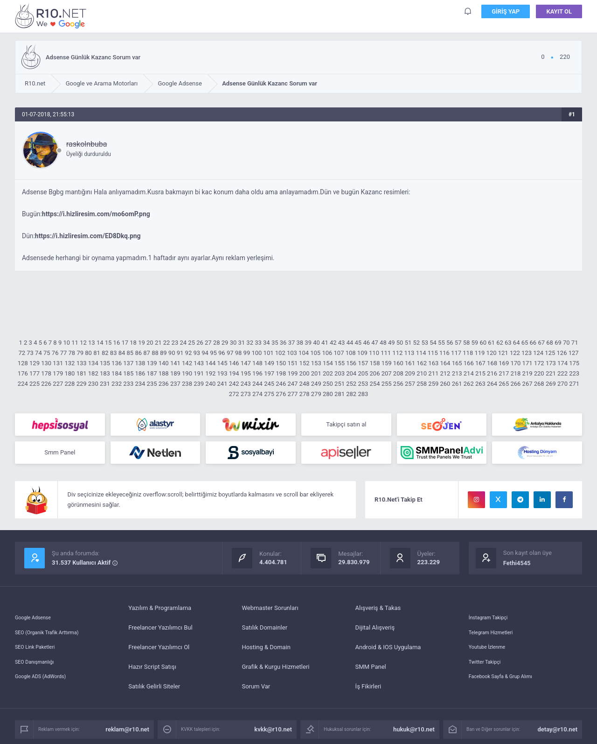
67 (541, 342)
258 (422, 383)
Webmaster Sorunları (270, 611)
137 (128, 363)
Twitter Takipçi (488, 670)
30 (233, 342)
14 (100, 342)
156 (351, 363)
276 (281, 393)
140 (164, 363)
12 (83, 342)
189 (175, 373)
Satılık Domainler (264, 631)
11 (74, 342)
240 (210, 383)
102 (280, 352)
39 (308, 342)
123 (526, 352)
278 (304, 393)
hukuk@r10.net (414, 733)
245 (269, 383)
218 (515, 373)
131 (58, 363)
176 (23, 373)
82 (105, 352)
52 (416, 342)
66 (533, 342)
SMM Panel (370, 670)
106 (327, 352)
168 (492, 363)
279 (316, 393)
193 (222, 373)
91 (180, 352)
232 (116, 383)
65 (524, 342)
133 (81, 363)
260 (445, 383)
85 (130, 352)
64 (516, 342)
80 (88, 352)
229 (81, 383)
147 (246, 363)
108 (351, 352)
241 (222, 383)
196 (257, 373)
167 (480, 363)
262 (469, 383)
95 (213, 352)
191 (199, 373)
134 (93, 363)
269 (551, 383)
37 (291, 342)
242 (234, 383)
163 (433, 363)
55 (441, 342)
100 (256, 352)
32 (249, 342)
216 (492, 373)
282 (351, 393)
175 (574, 363)
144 (210, 363)
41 (324, 342)
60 (482, 342)
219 (527, 373)
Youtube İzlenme (491, 650)
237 (175, 383)
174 (562, 363)
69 (558, 342)
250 (328, 383)
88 (155, 352)
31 (241, 342)
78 (72, 352)
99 (246, 352)
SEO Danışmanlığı (39, 670)
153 (316, 363)
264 (492, 383)
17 (124, 342)
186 (140, 373)
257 (410, 383)
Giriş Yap (506, 13)
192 (210, 373)
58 (466, 342)
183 (105, 373)
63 (508, 342)
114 (421, 352)
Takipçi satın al (346, 425)
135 (105, 363)
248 (304, 383)
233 (128, 383)
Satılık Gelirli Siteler (154, 690)
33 (258, 342)
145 (222, 363)
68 (549, 342)
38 (300, 342)
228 (69, 383)
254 (375, 383)
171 (527, 363)
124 (538, 352)
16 (116, 342)
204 (351, 373)
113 (409, 352)
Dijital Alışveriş (375, 631)
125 (550, 352)
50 (399, 342)
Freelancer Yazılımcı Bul (160, 631)
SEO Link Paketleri (39, 650)
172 (539, 363)
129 (34, 363)
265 (504, 383)
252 (351, 383)
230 (93, 383)
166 (469, 363)
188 (164, 373)
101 (269, 352)
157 (363, 363)
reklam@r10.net (127, 733)
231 (105, 383)
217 (504, 373)
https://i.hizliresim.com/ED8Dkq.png (88, 236)
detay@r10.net (557, 733)
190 (187, 373)
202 (328, 373)
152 (304, 363)
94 (204, 352)
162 (422, 363)
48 (383, 342)
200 (304, 373)
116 (444, 352)
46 (366, 342)
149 (269, 363)
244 (257, 383)
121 (503, 352)
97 (230, 352)
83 (113, 352)
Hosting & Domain (266, 650)
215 (480, 373)
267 (527, 383)
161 (410, 363)
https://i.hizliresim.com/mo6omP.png (96, 214)
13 (91, 342)
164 (445, 363)
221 (551, 373)
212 (445, 373)
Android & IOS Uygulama (388, 650)
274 (257, 393)
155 (339, 363)
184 (116, 373)
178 (46, 373)
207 (387, 373)
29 (225, 342)
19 (141, 342)
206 (375, 373)
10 (66, 342)
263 (480, 383)
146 (234, 363)
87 (146, 352)
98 (238, 352)
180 (69, 373)
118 (468, 352)
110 (374, 352)
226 (46, 383)
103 (292, 352)
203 (339, 373)
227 (58, 383)
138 (140, 363)
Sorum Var (256, 690)
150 (281, 363)
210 (422, 373)
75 (46, 352)
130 (46, 363)
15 (108, 342)
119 (479, 352)
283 (363, 393)
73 (30, 352)
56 (449, 342)
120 (491, 352)
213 (457, 373)
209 (410, 373)
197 (269, 373)
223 (574, 373)
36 (283, 342)
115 (433, 352)
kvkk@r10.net (273, 733)
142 (187, 363)
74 (38, 352)
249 (316, 383)
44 (350, 342)
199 (292, 373)
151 (292, 363)
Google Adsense (37, 611)
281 (339, 393)
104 (303, 352)
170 (515, 363)
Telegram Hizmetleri (496, 631)
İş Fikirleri (368, 690)
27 (208, 342)
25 (191, 342)
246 (281, 383)
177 (34, 373)
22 (166, 342)
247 (292, 383)
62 (499, 342)
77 (63, 352)
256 (398, 383)
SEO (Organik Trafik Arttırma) (54, 631)
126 (562, 352)
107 (339, 352)
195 (246, 373)
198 (281, 373)
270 (562, 383)
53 (424, 342)
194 (234, 373)
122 (515, 352)
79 (79, 352)
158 (375, 363)
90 (171, 352)
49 (391, 342)
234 (140, 383)
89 (163, 352)
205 (363, 373)
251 (339, 383)
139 (152, 363)
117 (456, 352)
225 (34, 383)
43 (341, 342)
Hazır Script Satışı (152, 670)
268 (539, 383)
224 (23, 383)
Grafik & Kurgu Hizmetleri (275, 670)
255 (387, 383)
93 (196, 352)
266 (515, 383)
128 (23, 363)
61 (491, 342)
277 (292, 393)
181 (81, 373)
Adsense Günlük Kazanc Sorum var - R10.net (52, 15)
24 (183, 342)
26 (199, 342)
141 (175, 363)
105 (315, 352)
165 (457, 363)
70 (566, 342)
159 (387, 363)
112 (397, 352)
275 (269, 393)
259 (433, 383)
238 (187, 383)
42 (333, 342)
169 (504, 363)
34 (266, 342)
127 (574, 352)
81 (96, 352)
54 (433, 342)
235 (152, 383)
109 (362, 352)
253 (363, 383)
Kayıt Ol (559, 13)
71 (574, 342)
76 (55, 352)
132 (69, 363)
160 (398, 363)
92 (188, 352)
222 (562, 373)
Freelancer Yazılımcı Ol (158, 650)
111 (386, 352)
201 (316, 373)
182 (93, 373)
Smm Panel (59, 455)
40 (316, 342)
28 (216, 342)
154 (328, 363)
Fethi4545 (517, 566)
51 (408, 342)
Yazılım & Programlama (159, 611)
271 (574, 383)
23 (175, 342)
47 (374, 342)
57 (458, 342)
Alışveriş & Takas (378, 611)
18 (133, 342)
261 (457, 383)
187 (152, 373)
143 (199, 363)
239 (199, 383)
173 (551, 363)
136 (116, 363)
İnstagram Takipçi (493, 611)
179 (58, 373)
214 (469, 373)
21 (158, 342)
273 (246, 393)
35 (274, 342)
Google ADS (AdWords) (46, 690)
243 (246, 383)
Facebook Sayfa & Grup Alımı (508, 690)
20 (149, 342)
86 (138, 352)
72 (21, 352)
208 (398, 373)
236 (164, 383)
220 (539, 373)
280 (328, 393)
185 (128, 373)
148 (257, 363)
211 (433, 373)
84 (121, 352)
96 (221, 352)
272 (234, 393)
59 (475, 342)
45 (358, 342)
